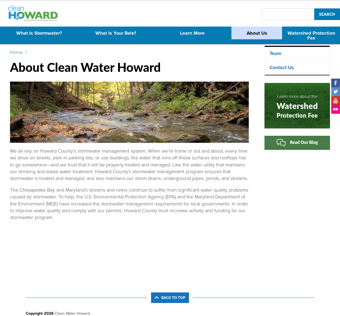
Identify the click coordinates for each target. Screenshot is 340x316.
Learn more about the (297, 106)
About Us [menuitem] (257, 33)
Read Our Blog (297, 143)
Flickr (335, 109)
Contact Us (282, 67)
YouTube (335, 100)
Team (275, 53)
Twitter (335, 91)
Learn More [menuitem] (192, 33)
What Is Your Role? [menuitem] (115, 33)
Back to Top (170, 297)
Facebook (335, 83)
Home (16, 52)
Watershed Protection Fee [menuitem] (311, 35)
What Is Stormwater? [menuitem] (39, 33)
